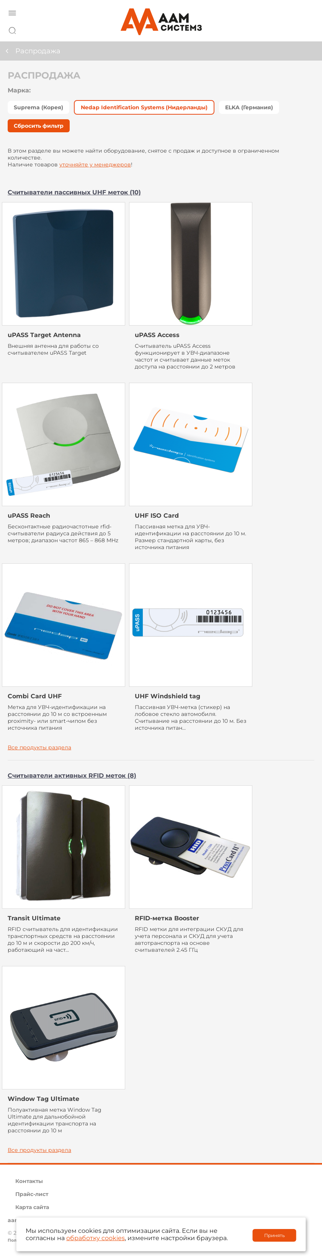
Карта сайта (32, 1207)
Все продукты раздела (39, 747)
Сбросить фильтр (39, 125)
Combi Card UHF (35, 696)
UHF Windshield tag (167, 696)
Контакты (29, 1181)
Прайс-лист (31, 1194)
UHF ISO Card (157, 515)
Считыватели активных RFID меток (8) (72, 775)
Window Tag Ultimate (43, 1098)
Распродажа (37, 51)
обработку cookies (95, 1238)
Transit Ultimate (34, 918)
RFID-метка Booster (167, 918)
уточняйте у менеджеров (95, 164)
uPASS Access (157, 335)
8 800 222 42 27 (306, 29)
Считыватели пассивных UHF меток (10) (74, 192)
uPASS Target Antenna (44, 335)
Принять (274, 1235)
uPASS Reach (29, 515)
